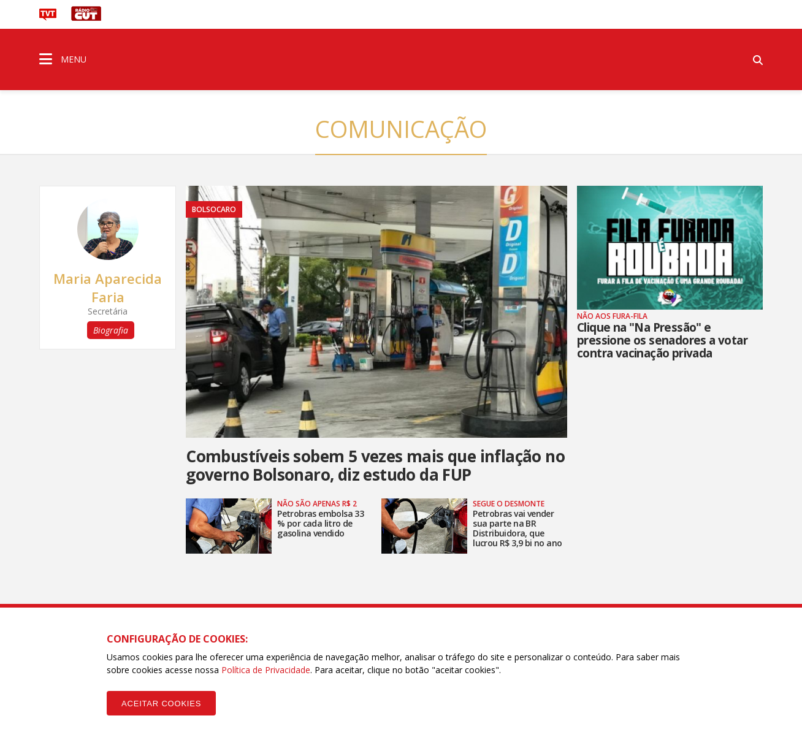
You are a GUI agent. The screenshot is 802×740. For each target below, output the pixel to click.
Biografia (110, 330)
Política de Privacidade (265, 670)
